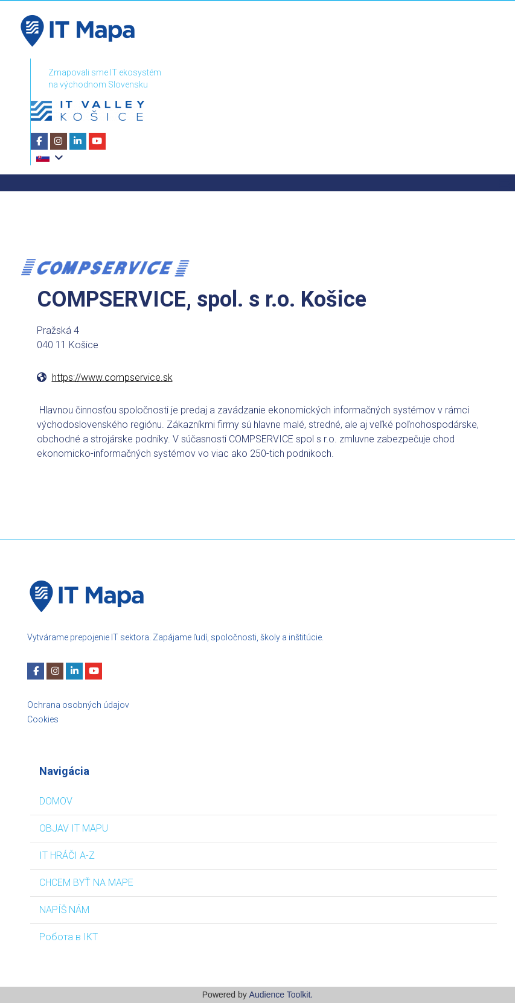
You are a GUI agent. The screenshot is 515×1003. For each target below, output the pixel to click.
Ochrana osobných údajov (78, 705)
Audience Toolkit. (281, 994)
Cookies (43, 719)
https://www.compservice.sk (112, 377)
